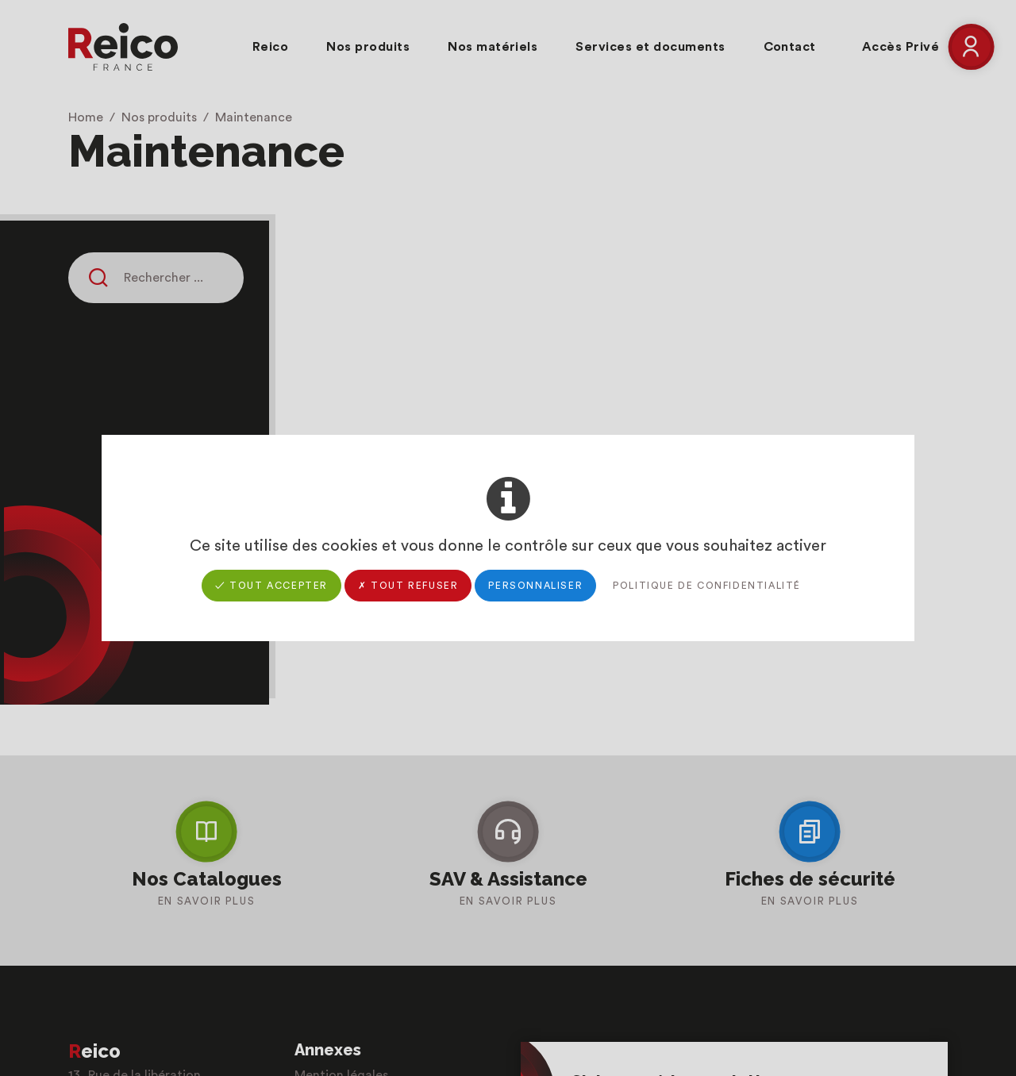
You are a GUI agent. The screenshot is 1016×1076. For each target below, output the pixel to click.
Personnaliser (535, 585)
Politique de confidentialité (707, 585)
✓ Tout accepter (271, 585)
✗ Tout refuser (408, 585)
